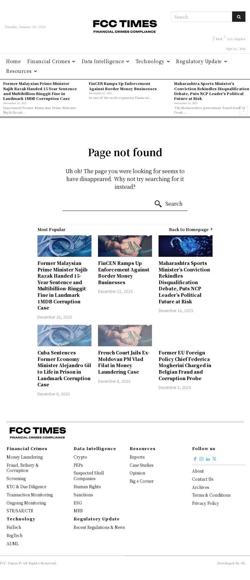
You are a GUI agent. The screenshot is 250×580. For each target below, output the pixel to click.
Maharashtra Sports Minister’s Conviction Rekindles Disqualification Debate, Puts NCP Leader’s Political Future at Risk (211, 91)
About (198, 471)
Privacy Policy (205, 503)
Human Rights (87, 486)
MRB (78, 510)
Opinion (137, 473)
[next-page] (244, 110)
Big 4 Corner (142, 481)
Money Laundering (25, 457)
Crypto (80, 457)
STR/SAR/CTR (20, 510)
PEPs (78, 465)
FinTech (14, 527)
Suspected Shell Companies (89, 475)
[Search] (238, 16)
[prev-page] (4, 110)
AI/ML (13, 543)
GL (243, 562)
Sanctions (83, 494)
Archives (200, 487)
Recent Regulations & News (99, 527)
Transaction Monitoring (30, 494)
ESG (78, 502)
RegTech (14, 535)
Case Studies (141, 465)
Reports (137, 457)
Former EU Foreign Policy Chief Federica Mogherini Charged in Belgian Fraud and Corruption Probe (185, 365)
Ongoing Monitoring (26, 502)
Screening (16, 478)
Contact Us (202, 479)
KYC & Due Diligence (26, 486)
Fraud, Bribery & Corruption (23, 467)
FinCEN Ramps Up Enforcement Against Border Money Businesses (123, 86)
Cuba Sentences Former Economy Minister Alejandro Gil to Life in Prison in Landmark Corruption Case (64, 368)
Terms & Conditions (211, 495)
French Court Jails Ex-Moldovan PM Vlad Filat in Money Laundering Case (124, 362)
